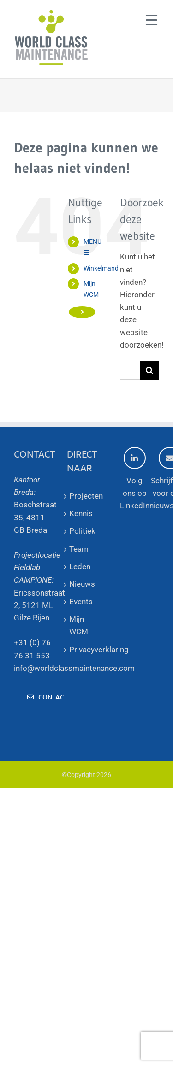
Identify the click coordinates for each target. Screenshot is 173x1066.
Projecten (86, 495)
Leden (79, 566)
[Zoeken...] (130, 370)
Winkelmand (101, 268)
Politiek (82, 531)
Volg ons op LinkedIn (134, 478)
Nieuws (82, 584)
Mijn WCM (78, 625)
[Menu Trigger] (151, 19)
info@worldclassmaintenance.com (74, 668)
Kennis (81, 513)
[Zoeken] (149, 370)
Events (81, 601)
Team (79, 549)
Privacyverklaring (86, 649)
